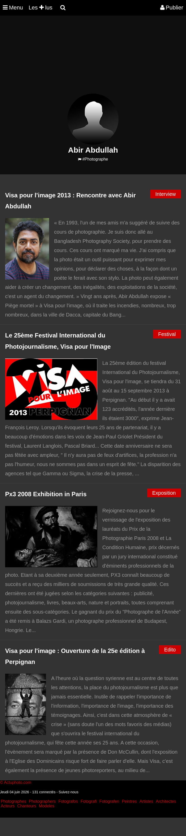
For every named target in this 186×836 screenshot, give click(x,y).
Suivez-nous (68, 792)
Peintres (129, 801)
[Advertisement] (93, 58)
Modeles (46, 806)
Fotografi (88, 801)
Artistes (146, 801)
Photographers (42, 801)
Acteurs (8, 806)
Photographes (13, 801)
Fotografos (68, 801)
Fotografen (109, 801)
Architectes (166, 801)
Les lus (40, 7)
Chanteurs (26, 806)
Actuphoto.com (17, 782)
